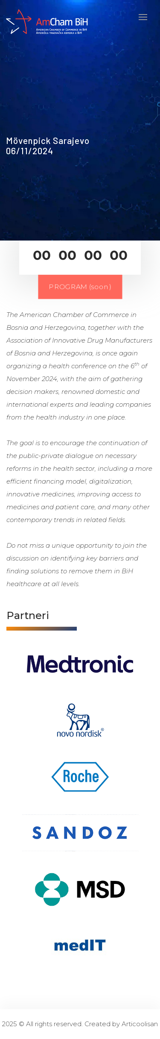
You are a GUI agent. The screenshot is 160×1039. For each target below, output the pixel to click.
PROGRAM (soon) (80, 287)
